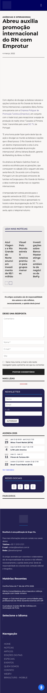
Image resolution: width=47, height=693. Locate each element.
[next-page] (10, 283)
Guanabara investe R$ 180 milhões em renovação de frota (19, 607)
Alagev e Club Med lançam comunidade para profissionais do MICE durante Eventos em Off (23, 599)
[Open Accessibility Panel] (41, 687)
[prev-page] (6, 283)
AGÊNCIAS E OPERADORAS (17, 17)
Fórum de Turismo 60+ (20, 457)
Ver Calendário (8, 470)
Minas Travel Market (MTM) (22, 442)
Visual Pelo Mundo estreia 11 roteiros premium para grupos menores (23, 258)
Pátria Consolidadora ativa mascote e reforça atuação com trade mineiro (22, 592)
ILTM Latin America (19, 450)
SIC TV (31, 124)
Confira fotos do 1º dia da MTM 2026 (18, 586)
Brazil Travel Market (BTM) (21, 465)
